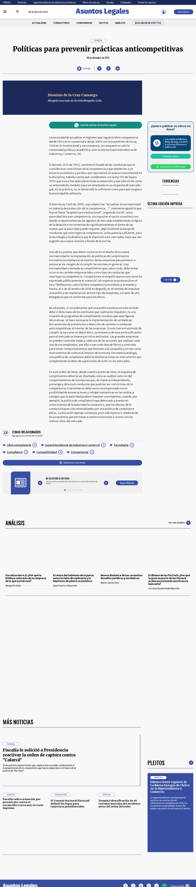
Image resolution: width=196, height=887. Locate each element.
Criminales (125, 2)
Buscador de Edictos (148, 23)
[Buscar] (17, 12)
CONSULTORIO (61, 23)
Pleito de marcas (91, 2)
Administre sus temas (72, 462)
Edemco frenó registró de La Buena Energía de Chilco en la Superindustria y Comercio (170, 786)
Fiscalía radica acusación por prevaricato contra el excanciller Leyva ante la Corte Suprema (23, 804)
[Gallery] (73, 481)
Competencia (79, 452)
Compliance (14, 452)
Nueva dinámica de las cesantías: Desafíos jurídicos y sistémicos (122, 577)
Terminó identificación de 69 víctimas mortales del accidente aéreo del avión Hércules (119, 803)
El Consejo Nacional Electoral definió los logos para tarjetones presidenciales (69, 803)
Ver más (170, 279)
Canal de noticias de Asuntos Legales (95, 125)
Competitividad (46, 452)
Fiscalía (110, 2)
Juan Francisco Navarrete (74, 585)
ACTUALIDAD (39, 23)
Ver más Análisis (179, 523)
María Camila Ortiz (122, 582)
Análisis (14, 523)
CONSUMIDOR (84, 23)
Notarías (22, 2)
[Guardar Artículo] (84, 68)
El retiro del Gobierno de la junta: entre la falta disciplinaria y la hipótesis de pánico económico (73, 578)
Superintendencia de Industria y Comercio (54, 2)
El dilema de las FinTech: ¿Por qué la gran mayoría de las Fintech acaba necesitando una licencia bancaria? (169, 579)
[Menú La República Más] (5, 12)
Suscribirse (183, 11)
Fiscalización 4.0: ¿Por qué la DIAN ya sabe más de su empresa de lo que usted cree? (25, 578)
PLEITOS (103, 23)
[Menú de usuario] (163, 12)
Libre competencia (19, 445)
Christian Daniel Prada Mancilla (169, 588)
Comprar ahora (171, 156)
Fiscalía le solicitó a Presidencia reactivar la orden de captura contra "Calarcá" (39, 754)
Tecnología (121, 445)
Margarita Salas (26, 585)
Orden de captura (147, 2)
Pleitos (156, 763)
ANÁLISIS (120, 23)
